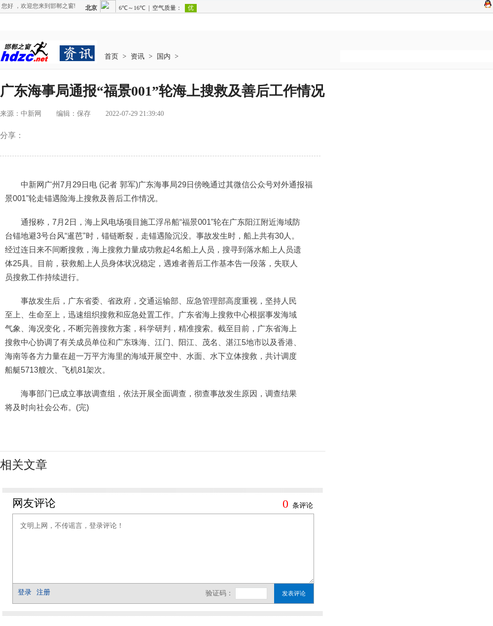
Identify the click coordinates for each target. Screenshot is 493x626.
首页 (111, 56)
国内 (164, 56)
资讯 (137, 56)
